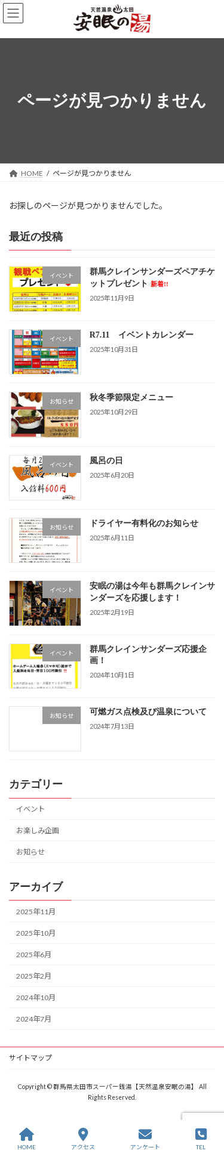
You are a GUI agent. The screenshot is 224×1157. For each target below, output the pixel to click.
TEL (201, 1139)
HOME (26, 1139)
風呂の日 (106, 460)
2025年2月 (33, 976)
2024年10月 (36, 997)
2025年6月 (33, 954)
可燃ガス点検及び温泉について (148, 711)
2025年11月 (36, 911)
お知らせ (30, 851)
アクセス (83, 1139)
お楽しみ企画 (37, 830)
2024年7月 (33, 1018)
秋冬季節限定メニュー (131, 397)
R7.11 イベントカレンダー (142, 334)
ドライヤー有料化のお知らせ (144, 523)
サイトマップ (30, 1057)
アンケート (145, 1139)
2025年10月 (36, 933)
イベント (30, 809)
